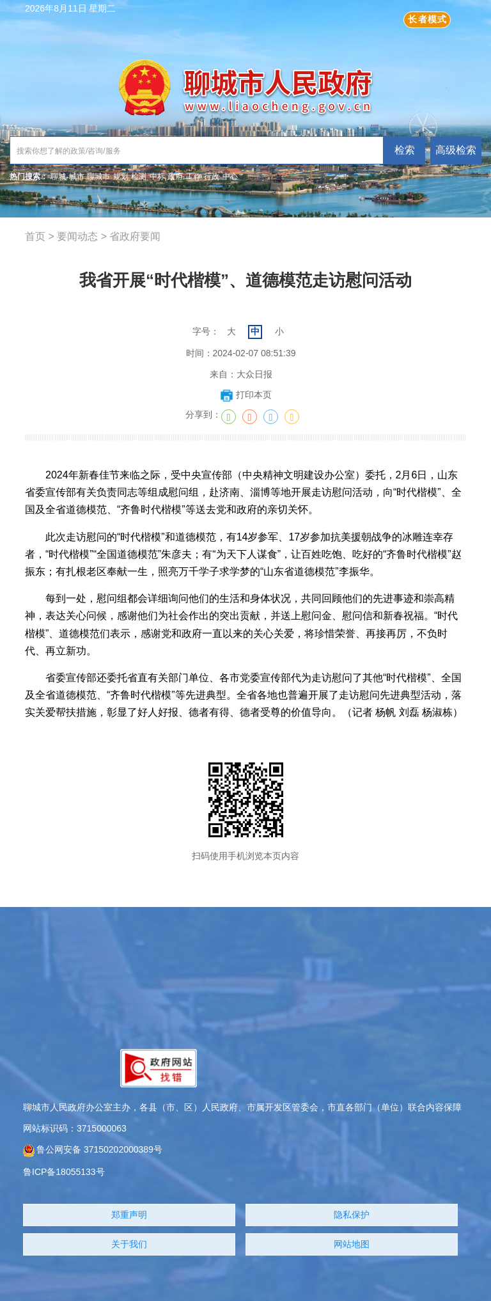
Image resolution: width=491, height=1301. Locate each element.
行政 (211, 176)
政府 (175, 176)
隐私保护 (352, 1215)
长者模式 (427, 19)
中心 (230, 176)
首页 (35, 236)
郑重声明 (129, 1215)
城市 (76, 176)
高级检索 (455, 150)
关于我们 (129, 1244)
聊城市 (98, 176)
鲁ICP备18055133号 (64, 1172)
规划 (121, 176)
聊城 (58, 176)
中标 (157, 176)
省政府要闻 (134, 236)
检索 (404, 150)
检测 (138, 176)
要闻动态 (77, 236)
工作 (193, 176)
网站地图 (352, 1244)
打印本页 (245, 395)
